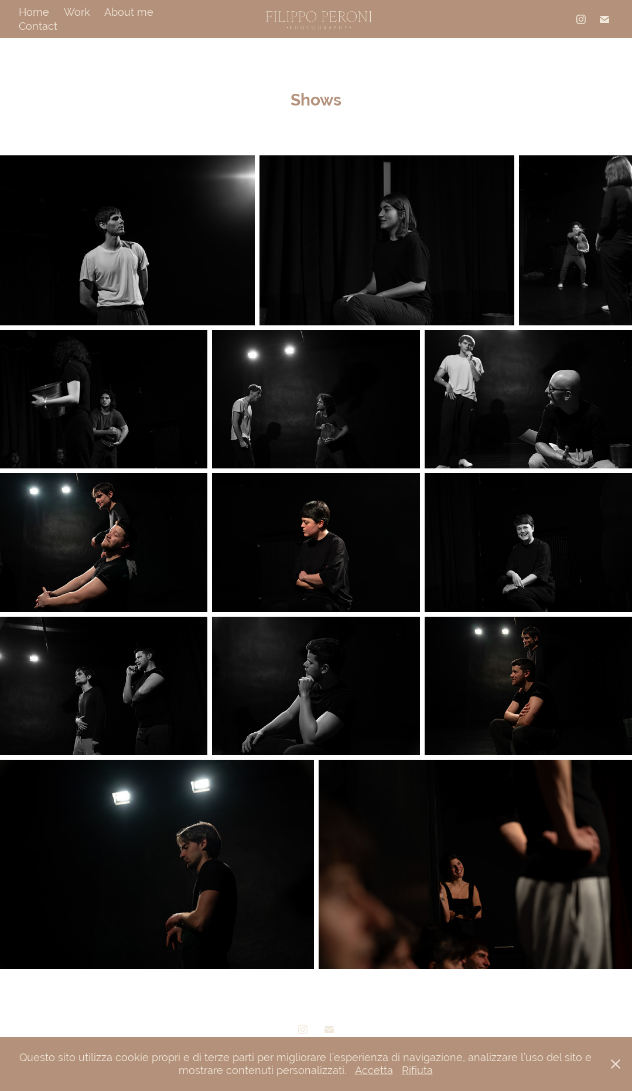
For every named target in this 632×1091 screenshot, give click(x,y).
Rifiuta (417, 1070)
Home (34, 12)
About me (128, 12)
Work (77, 12)
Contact (38, 26)
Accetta (374, 1070)
